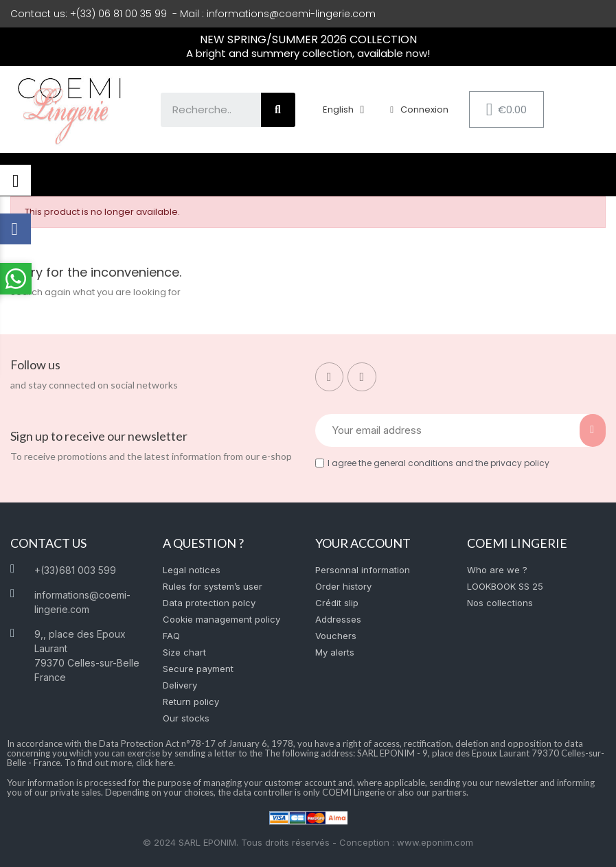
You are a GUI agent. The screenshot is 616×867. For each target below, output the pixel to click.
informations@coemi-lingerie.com (291, 14)
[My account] (419, 110)
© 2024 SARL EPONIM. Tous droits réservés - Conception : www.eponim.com (308, 842)
